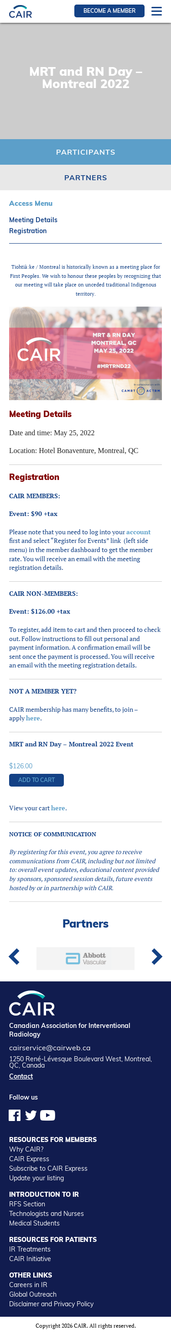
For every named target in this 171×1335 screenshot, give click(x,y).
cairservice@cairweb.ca (50, 1047)
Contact (21, 1076)
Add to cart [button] (36, 780)
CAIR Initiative (30, 1259)
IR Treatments (30, 1249)
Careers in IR (28, 1285)
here (33, 718)
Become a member (109, 10)
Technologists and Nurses (46, 1214)
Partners (85, 177)
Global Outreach (33, 1294)
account (138, 531)
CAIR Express (29, 1159)
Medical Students (34, 1223)
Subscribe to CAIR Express (48, 1168)
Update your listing (36, 1178)
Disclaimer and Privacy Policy (51, 1304)
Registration (28, 231)
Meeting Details (33, 220)
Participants (85, 151)
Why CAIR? (26, 1149)
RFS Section (27, 1204)
